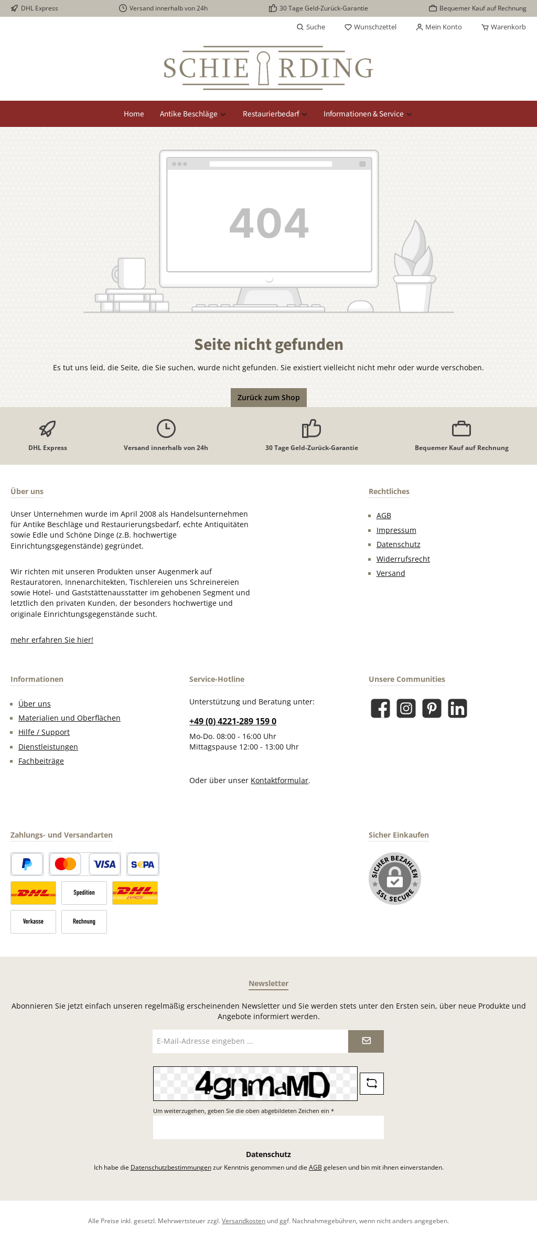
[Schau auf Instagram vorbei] (406, 708)
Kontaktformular (279, 780)
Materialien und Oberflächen (69, 718)
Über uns (34, 704)
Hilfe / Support (44, 732)
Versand (391, 573)
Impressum (396, 530)
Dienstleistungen (48, 747)
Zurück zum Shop (269, 397)
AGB (384, 515)
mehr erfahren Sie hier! (51, 640)
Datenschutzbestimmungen (171, 1167)
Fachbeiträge (41, 761)
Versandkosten (243, 1220)
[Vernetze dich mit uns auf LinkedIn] (457, 708)
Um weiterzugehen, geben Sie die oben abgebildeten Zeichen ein (243, 1111)
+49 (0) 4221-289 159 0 (232, 721)
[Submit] (366, 1041)
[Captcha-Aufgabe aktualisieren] (372, 1084)
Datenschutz (399, 544)
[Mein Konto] (439, 27)
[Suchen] (310, 27)
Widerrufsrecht (403, 559)
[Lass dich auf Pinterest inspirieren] (432, 708)
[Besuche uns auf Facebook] (380, 708)
